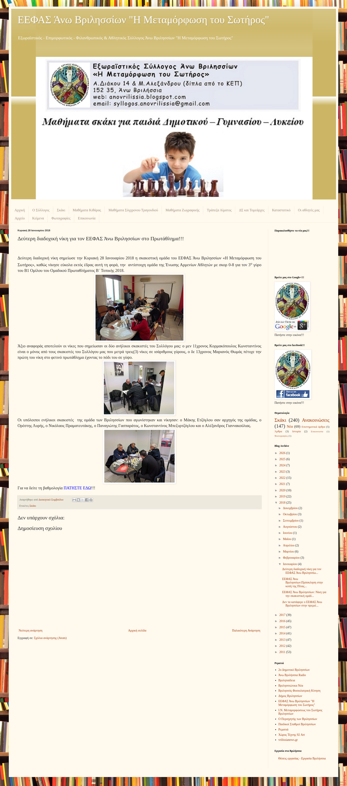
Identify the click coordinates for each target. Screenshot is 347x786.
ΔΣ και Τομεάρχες (251, 210)
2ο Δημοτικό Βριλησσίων (294, 669)
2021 (282, 484)
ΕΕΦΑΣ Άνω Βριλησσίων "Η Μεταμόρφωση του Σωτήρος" (143, 19)
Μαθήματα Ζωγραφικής (182, 210)
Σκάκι (61, 210)
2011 (282, 652)
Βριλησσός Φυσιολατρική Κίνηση (299, 690)
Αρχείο (20, 218)
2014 (282, 633)
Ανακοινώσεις (315, 420)
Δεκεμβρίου (290, 508)
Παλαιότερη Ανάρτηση (246, 630)
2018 (282, 502)
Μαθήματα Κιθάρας (87, 210)
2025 (282, 459)
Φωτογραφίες (60, 218)
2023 (282, 471)
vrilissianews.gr (288, 739)
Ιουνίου (288, 533)
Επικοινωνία (87, 218)
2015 (282, 627)
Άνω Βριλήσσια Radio (292, 675)
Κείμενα (38, 218)
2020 (282, 490)
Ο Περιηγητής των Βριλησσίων (297, 719)
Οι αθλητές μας (309, 210)
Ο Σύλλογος (40, 210)
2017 (282, 615)
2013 (282, 639)
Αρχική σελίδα (137, 630)
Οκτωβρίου (290, 514)
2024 (282, 465)
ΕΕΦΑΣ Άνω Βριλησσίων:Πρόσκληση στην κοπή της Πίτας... (302, 582)
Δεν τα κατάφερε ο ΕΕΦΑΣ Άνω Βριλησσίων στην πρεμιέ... (302, 603)
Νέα (290, 426)
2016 (282, 621)
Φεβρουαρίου (291, 557)
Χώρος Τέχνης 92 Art (291, 734)
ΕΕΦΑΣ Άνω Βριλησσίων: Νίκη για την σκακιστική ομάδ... (304, 594)
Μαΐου (287, 539)
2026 (282, 453)
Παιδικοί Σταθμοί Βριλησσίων (297, 724)
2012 (282, 646)
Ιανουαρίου (290, 564)
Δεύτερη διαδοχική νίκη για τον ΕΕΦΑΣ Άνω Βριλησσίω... (301, 570)
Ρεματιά (283, 729)
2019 (282, 496)
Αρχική (19, 210)
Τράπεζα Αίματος (219, 210)
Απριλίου (289, 545)
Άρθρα (278, 431)
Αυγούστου (290, 526)
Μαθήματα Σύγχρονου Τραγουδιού (133, 210)
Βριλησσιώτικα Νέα (290, 685)
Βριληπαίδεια (286, 680)
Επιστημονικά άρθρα (313, 426)
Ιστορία (296, 431)
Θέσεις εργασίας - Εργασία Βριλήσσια (302, 758)
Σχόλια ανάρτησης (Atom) (50, 638)
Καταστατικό (281, 210)
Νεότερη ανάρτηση (30, 630)
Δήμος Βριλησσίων (290, 696)
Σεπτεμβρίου (291, 520)
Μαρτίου (289, 551)
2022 (282, 477)
